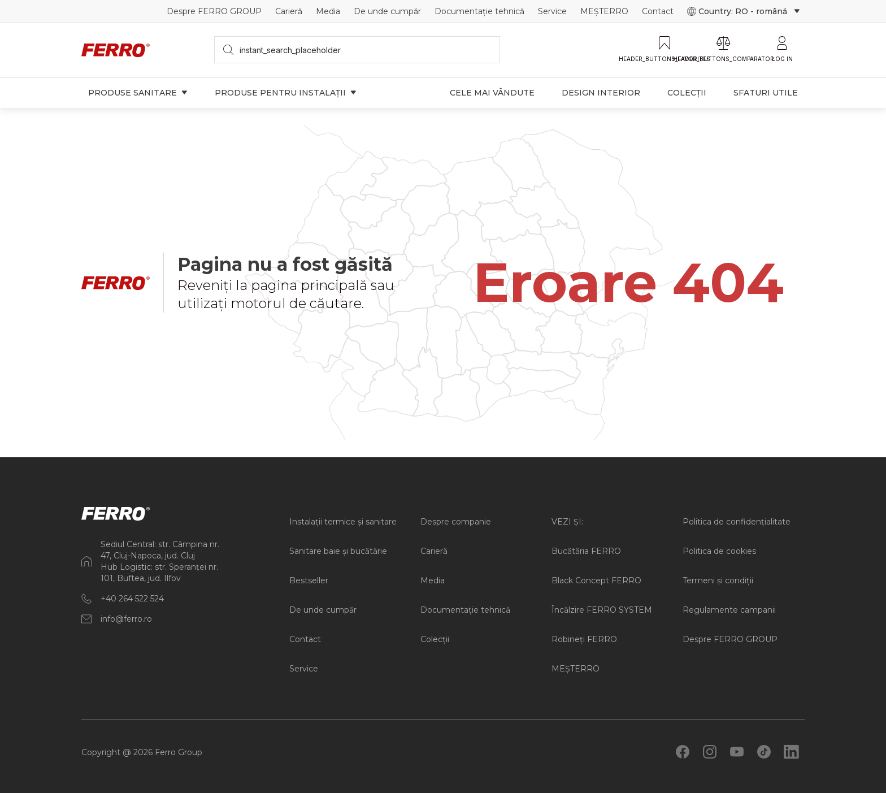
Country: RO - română (743, 11)
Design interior (601, 93)
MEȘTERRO (604, 11)
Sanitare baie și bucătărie (338, 551)
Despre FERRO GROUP (214, 11)
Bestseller (308, 580)
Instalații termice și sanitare (343, 522)
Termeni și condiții (718, 580)
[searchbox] (357, 49)
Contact (658, 11)
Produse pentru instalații (286, 93)
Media (328, 11)
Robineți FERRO (584, 639)
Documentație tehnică (479, 11)
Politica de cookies (719, 551)
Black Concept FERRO (596, 580)
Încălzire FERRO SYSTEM (601, 610)
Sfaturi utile (765, 93)
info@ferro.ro (126, 619)
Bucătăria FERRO (586, 551)
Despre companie (455, 522)
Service (552, 11)
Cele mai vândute (492, 93)
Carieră (288, 11)
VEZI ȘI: (567, 522)
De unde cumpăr (387, 11)
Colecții (686, 93)
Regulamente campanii (729, 610)
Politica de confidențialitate (737, 522)
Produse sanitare (138, 93)
